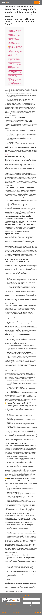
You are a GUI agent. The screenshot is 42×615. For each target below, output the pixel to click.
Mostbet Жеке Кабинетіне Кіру (14, 52)
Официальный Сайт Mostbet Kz (14, 43)
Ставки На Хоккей (11, 44)
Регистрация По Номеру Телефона (15, 51)
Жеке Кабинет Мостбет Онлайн (14, 30)
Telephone (33, 601)
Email (24, 601)
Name (24, 597)
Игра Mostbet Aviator (12, 38)
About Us (17, 1)
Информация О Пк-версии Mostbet (15, 72)
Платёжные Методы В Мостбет (14, 62)
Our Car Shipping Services (25, 1)
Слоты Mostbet (11, 42)
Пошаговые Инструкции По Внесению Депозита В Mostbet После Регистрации (14, 59)
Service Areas (11, 1)
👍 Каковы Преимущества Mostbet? (15, 46)
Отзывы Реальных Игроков (13, 67)
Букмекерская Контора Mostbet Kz (15, 70)
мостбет (6, 154)
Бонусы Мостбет (11, 63)
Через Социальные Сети (13, 56)
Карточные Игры (11, 68)
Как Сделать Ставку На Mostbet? (14, 47)
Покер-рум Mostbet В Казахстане (14, 79)
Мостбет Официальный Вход (14, 31)
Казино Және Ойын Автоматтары (14, 71)
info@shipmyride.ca (11, 604)
